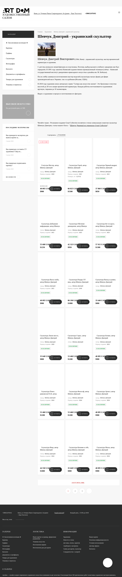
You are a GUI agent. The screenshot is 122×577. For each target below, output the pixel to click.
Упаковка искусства (39, 517)
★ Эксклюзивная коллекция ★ (12, 512)
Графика (25, 3)
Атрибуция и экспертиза (71, 521)
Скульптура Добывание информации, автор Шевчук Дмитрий (50, 221)
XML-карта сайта (7, 569)
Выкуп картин (93, 512)
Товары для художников (9, 533)
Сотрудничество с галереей (71, 527)
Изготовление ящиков (39, 520)
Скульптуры (48, 3)
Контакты (92, 524)
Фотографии (36, 3)
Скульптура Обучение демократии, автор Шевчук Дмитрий (78, 221)
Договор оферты (94, 521)
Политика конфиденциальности (99, 515)
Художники (48, 32)
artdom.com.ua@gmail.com (66, 489)
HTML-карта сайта (8, 572)
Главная (5, 3)
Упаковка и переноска (9, 536)
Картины (15, 3)
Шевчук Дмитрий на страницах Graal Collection (88, 122)
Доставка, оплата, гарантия (71, 518)
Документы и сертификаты (10, 530)
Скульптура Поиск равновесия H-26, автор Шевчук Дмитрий (49, 379)
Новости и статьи (89, 3)
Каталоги (59, 3)
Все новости (12, 190)
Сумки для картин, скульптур (72, 524)
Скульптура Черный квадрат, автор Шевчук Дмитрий (104, 166)
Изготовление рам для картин (42, 523)
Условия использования (96, 518)
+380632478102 (93, 13)
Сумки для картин (73, 3)
